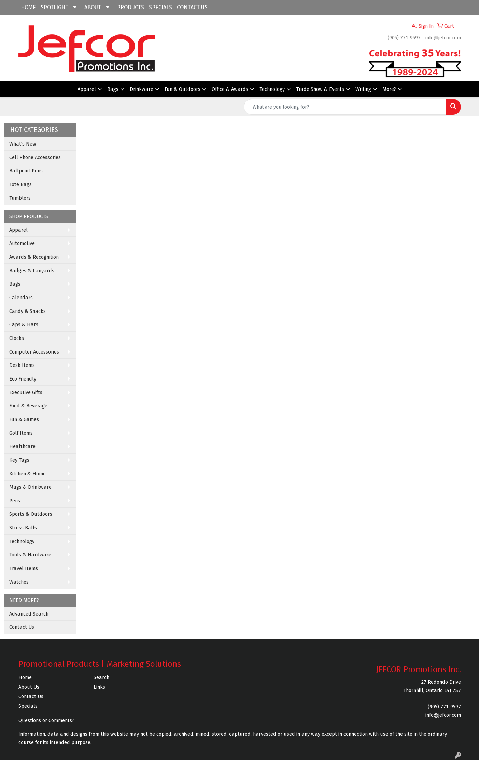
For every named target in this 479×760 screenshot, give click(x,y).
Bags (112, 89)
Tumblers (20, 198)
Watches (19, 582)
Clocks (16, 338)
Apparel (87, 89)
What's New (22, 144)
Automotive (22, 243)
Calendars (21, 297)
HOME (28, 7)
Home (25, 677)
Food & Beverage (28, 406)
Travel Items (23, 568)
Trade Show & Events (320, 89)
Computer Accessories (34, 352)
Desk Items (22, 365)
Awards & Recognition (34, 257)
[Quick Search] (345, 107)
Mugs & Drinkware (30, 487)
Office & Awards (230, 89)
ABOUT (92, 7)
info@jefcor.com (443, 37)
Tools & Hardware (30, 555)
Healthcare (22, 446)
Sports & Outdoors (30, 514)
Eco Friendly (22, 379)
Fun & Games (24, 419)
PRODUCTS (130, 7)
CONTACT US (192, 7)
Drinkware (141, 89)
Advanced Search (28, 614)
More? (389, 89)
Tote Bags (20, 184)
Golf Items (21, 433)
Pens (14, 501)
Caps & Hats (23, 324)
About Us (28, 687)
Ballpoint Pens (26, 171)
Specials (28, 706)
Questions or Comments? (46, 720)
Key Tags (19, 460)
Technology (272, 89)
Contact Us (21, 627)
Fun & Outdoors (182, 89)
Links (99, 687)
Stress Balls (23, 528)
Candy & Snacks (27, 311)
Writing (363, 89)
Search (101, 677)
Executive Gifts (25, 392)
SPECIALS (160, 7)
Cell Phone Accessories (35, 157)
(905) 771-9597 (404, 37)
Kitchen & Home (27, 474)
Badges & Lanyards (31, 270)
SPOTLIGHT (54, 7)
